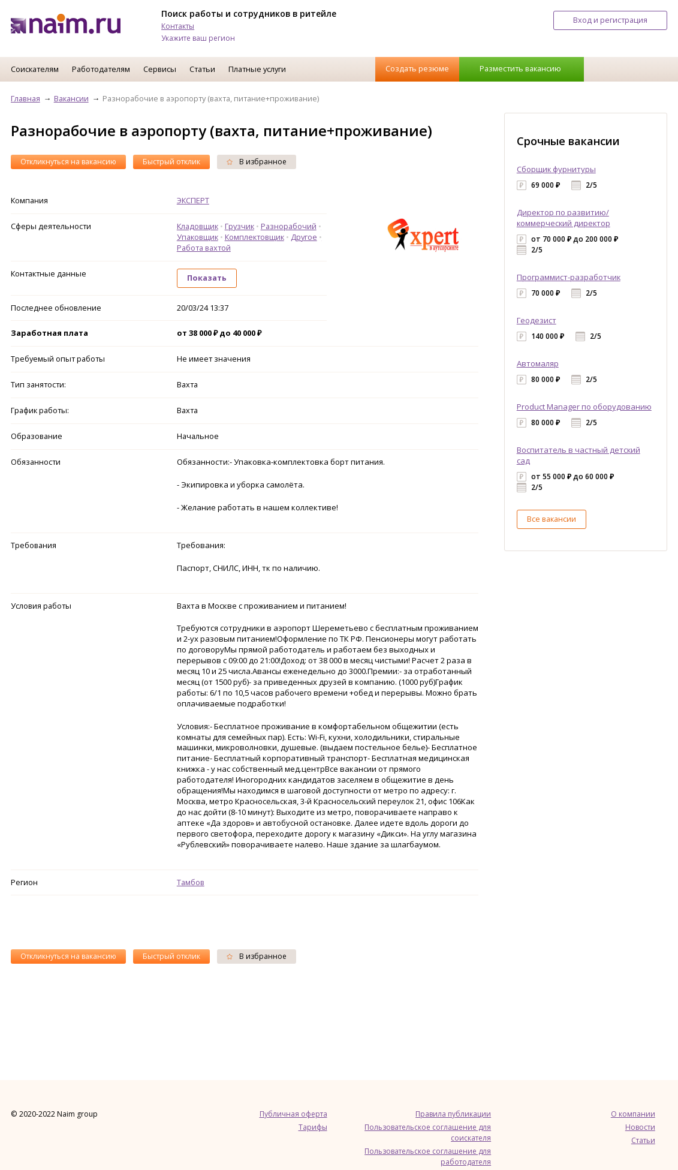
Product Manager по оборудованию (584, 406)
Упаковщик (197, 236)
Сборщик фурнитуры (556, 169)
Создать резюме (417, 68)
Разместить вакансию (520, 68)
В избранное (257, 162)
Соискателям (35, 69)
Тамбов (190, 882)
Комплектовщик (254, 236)
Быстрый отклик (171, 162)
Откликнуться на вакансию (68, 162)
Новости (640, 1127)
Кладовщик (197, 226)
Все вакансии (551, 518)
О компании (633, 1114)
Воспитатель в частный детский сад (578, 455)
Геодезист (536, 320)
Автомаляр (538, 363)
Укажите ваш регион (198, 38)
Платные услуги (257, 69)
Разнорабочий (289, 226)
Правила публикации (453, 1114)
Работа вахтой (204, 247)
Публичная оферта (293, 1114)
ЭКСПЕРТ (193, 200)
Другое (304, 236)
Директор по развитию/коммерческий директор (563, 217)
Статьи (202, 69)
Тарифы (313, 1127)
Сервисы (159, 69)
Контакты (177, 26)
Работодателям (101, 69)
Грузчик (239, 226)
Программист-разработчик (568, 277)
